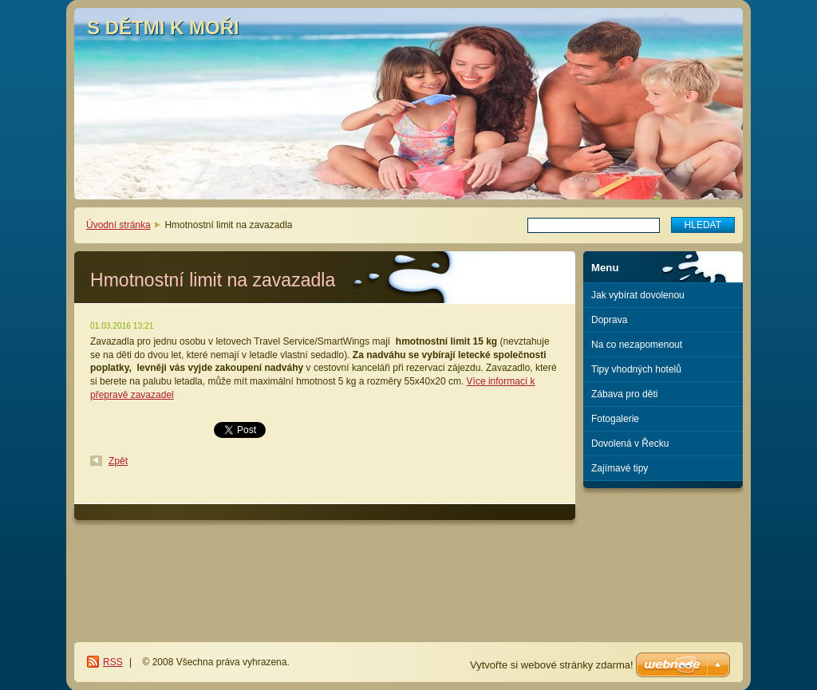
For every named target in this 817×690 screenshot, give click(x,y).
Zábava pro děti (624, 394)
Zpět (118, 461)
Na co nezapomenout (636, 344)
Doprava (609, 319)
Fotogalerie (615, 418)
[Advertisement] (663, 553)
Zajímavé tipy (619, 468)
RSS (113, 662)
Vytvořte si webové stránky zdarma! (551, 665)
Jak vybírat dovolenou (638, 295)
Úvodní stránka (118, 225)
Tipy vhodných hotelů (636, 369)
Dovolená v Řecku (630, 443)
